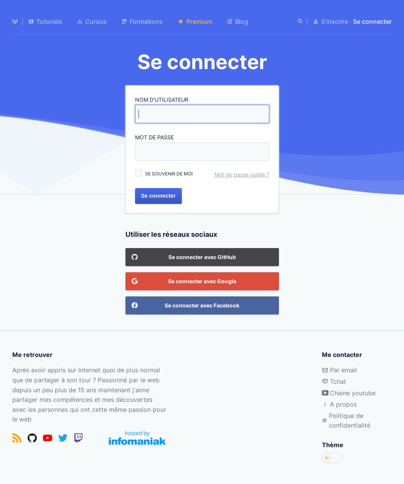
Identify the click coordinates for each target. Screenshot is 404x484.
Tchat (334, 381)
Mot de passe (154, 137)
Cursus (92, 21)
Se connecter (158, 196)
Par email (339, 370)
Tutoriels (45, 21)
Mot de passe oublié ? (241, 174)
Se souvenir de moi (169, 173)
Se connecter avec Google (184, 282)
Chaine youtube (349, 393)
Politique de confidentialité (346, 420)
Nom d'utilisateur (161, 99)
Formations (142, 21)
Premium (195, 21)
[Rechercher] (301, 21)
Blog (238, 21)
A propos (339, 404)
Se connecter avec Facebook (186, 306)
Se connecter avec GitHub (184, 257)
